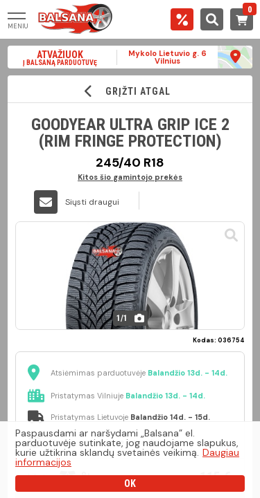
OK (130, 483)
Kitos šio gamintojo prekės (130, 176)
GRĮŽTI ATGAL (130, 91)
